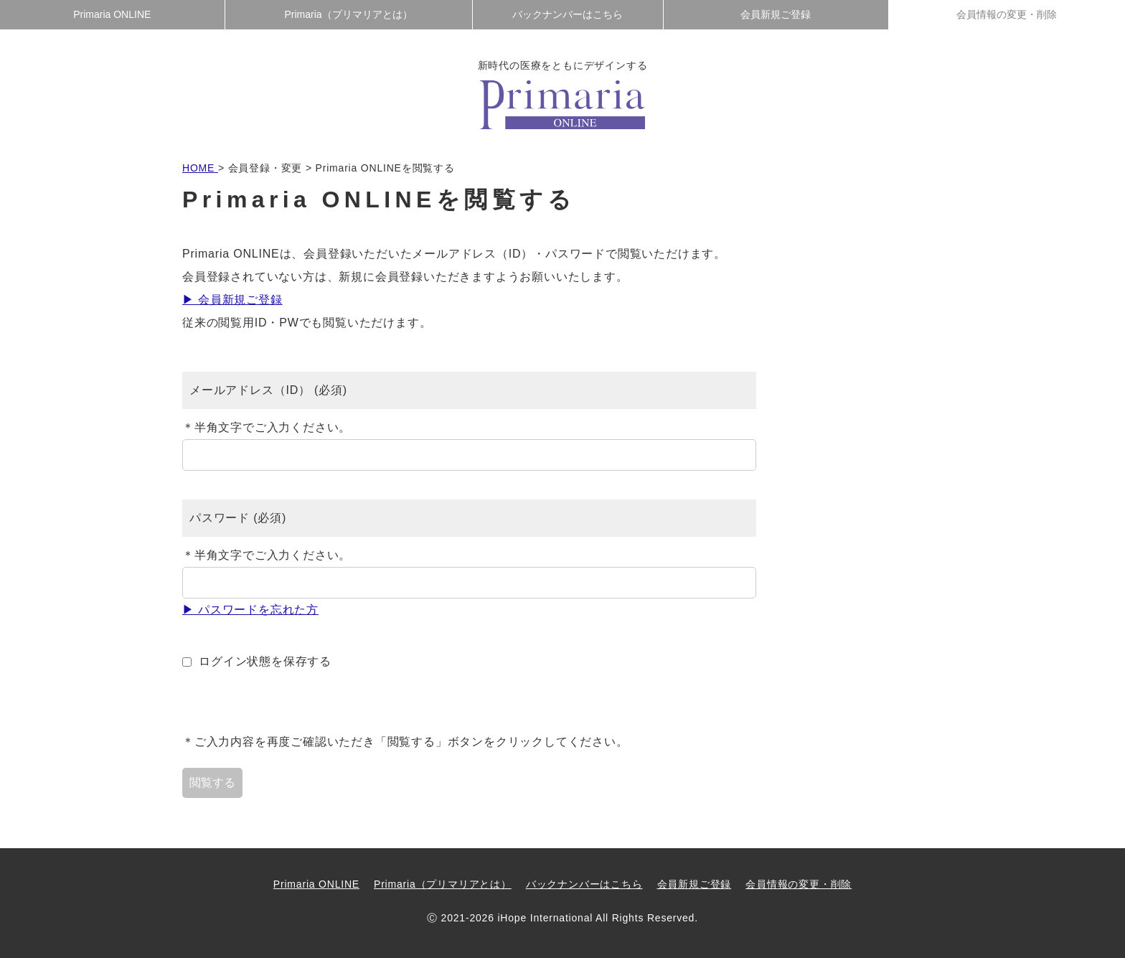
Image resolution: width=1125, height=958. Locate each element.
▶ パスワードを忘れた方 (250, 610)
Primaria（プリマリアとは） (349, 14)
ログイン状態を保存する (265, 661)
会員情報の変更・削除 (1006, 14)
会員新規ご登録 (775, 14)
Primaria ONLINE (112, 14)
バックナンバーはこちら (567, 14)
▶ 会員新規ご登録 (232, 299)
